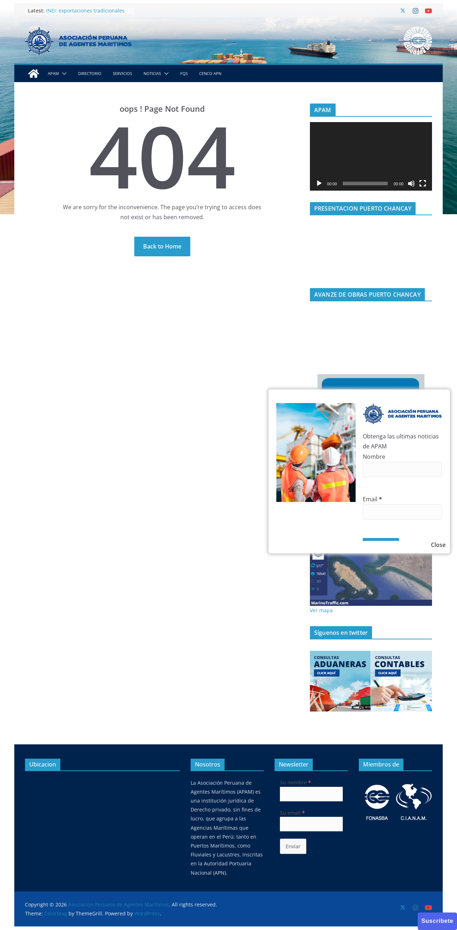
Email (372, 499)
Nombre (374, 457)
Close (438, 545)
